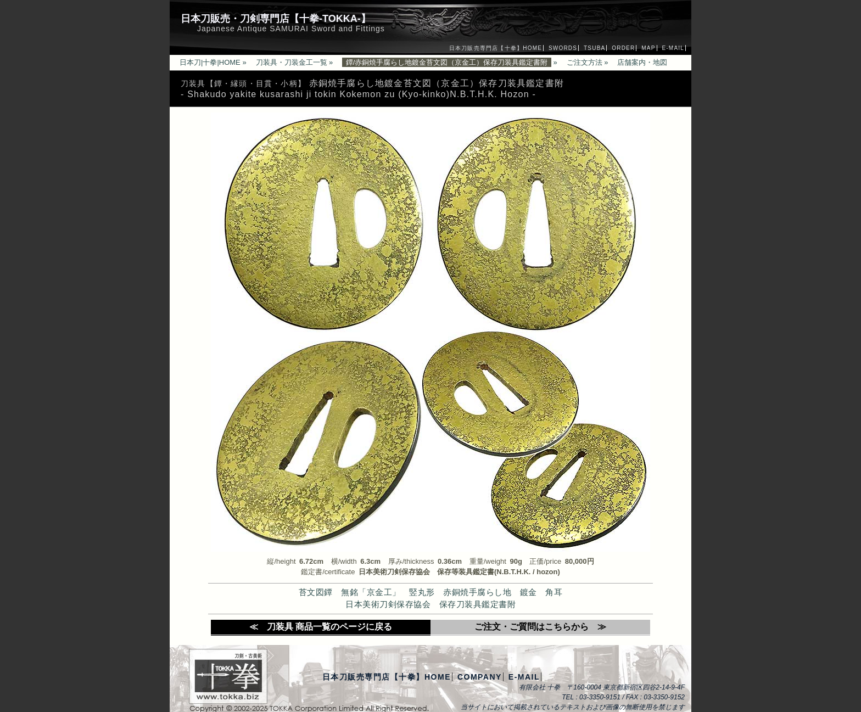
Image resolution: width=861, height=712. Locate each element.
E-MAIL (673, 48)
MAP (648, 48)
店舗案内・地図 (642, 62)
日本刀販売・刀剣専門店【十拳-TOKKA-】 (276, 18)
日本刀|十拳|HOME (210, 62)
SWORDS (563, 48)
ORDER (623, 48)
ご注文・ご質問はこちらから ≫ (540, 626)
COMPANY (479, 676)
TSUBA (594, 48)
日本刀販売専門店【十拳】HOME (495, 48)
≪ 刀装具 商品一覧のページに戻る (320, 626)
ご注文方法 (584, 62)
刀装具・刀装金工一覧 (291, 62)
